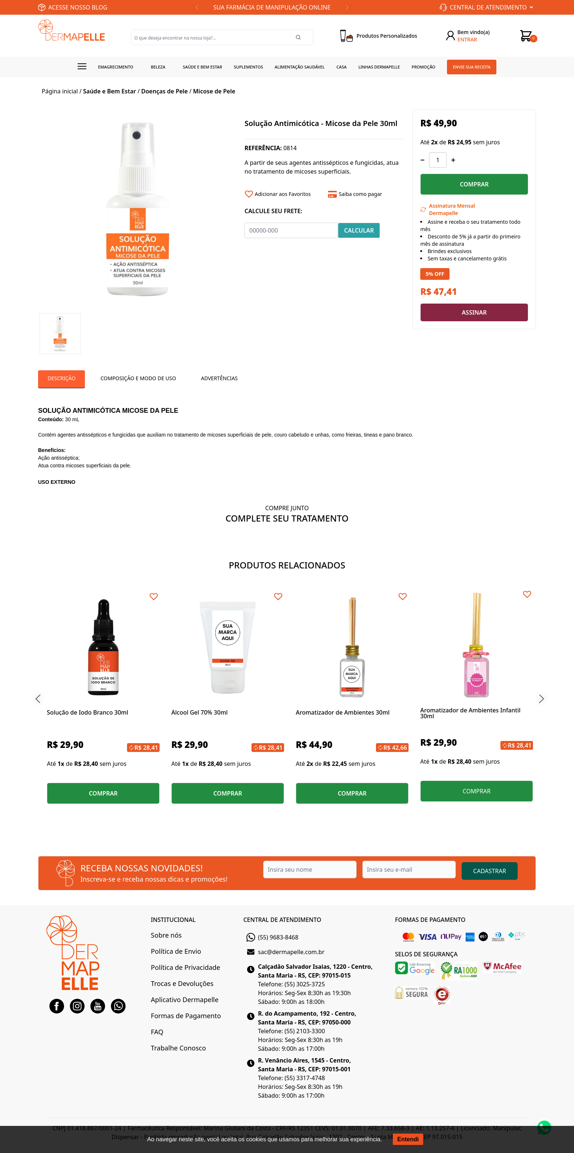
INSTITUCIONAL (173, 920)
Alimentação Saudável (300, 67)
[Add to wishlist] (284, 194)
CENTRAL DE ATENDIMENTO (282, 920)
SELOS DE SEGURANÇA (426, 954)
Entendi (408, 1139)
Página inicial (60, 91)
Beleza (158, 67)
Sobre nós (166, 935)
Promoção (424, 67)
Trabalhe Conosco (178, 1047)
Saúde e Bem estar (202, 67)
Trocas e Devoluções (182, 983)
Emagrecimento (115, 67)
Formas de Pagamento (186, 1015)
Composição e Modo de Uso (138, 378)
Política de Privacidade (185, 967)
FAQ (157, 1031)
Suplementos (248, 67)
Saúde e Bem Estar (109, 91)
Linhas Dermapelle (379, 67)
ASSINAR (474, 312)
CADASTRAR (489, 871)
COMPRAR (474, 184)
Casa (341, 67)
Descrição (61, 378)
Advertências (219, 378)
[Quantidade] (438, 160)
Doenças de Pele (164, 91)
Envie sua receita (472, 67)
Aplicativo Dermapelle (185, 999)
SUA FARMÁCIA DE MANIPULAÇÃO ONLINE (272, 7)
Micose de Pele (214, 91)
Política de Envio (176, 951)
